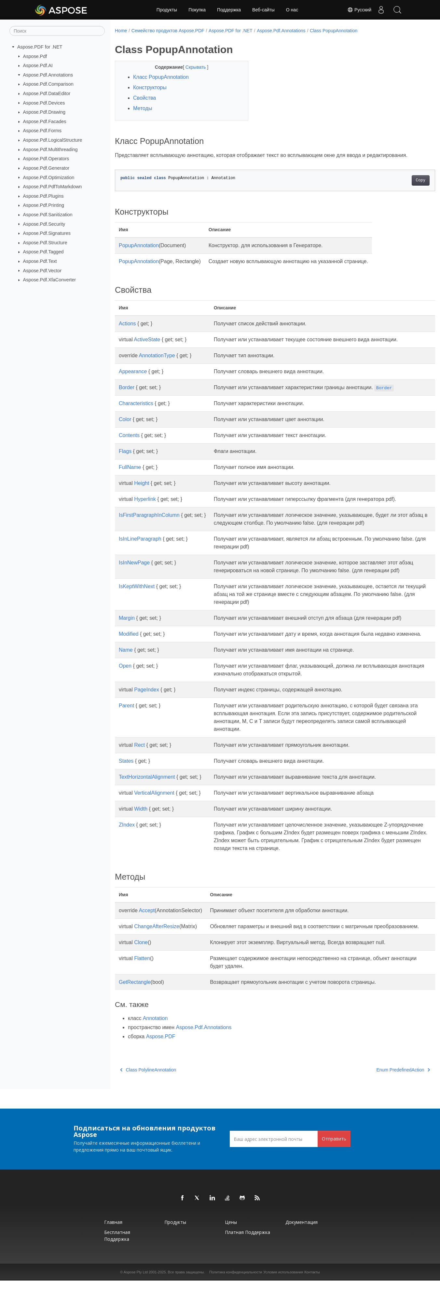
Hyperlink (145, 499)
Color (125, 419)
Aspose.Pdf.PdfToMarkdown (52, 186)
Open (125, 681)
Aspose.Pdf (35, 56)
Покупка (197, 9)
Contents (129, 435)
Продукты (167, 9)
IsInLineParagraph (140, 539)
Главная (113, 1245)
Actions (127, 323)
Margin (127, 626)
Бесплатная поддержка (117, 1259)
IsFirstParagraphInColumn (149, 515)
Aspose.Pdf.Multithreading (50, 149)
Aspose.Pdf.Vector (42, 270)
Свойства (144, 98)
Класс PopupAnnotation (161, 77)
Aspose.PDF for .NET (39, 47)
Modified (128, 642)
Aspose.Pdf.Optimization (49, 177)
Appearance (133, 371)
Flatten (142, 982)
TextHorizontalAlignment (147, 792)
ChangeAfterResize (156, 942)
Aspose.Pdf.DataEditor (47, 93)
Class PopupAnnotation (333, 30)
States (126, 776)
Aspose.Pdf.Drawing (44, 112)
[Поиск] (57, 31)
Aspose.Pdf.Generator (46, 168)
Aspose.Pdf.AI (38, 65)
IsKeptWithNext (137, 594)
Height (141, 483)
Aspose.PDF (160, 1060)
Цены (231, 1245)
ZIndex (127, 840)
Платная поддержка (247, 1256)
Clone (141, 966)
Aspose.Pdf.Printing (43, 205)
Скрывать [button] (191, 67)
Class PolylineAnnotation (148, 1093)
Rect (139, 760)
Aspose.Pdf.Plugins (43, 196)
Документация (301, 1245)
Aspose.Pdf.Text (40, 261)
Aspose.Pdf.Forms (42, 130)
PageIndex (146, 705)
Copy (398, 180)
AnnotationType (157, 355)
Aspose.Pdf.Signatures (47, 233)
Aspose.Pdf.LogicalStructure (52, 140)
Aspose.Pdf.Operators (46, 158)
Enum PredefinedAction (381, 1093)
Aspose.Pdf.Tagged (43, 251)
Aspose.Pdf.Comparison (48, 84)
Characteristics (136, 403)
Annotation (155, 1041)
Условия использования (283, 1295)
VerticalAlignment (154, 808)
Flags (125, 451)
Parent (126, 721)
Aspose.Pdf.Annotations (48, 75)
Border (126, 387)
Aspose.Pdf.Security (44, 223)
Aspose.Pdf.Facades (44, 121)
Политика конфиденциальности (235, 1295)
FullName (130, 467)
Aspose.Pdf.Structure (45, 242)
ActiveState (147, 339)
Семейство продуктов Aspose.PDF (167, 30)
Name (126, 665)
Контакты (312, 1295)
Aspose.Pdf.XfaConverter (49, 279)
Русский (359, 10)
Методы (142, 108)
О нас (292, 9)
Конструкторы (150, 87)
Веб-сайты (263, 9)
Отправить (334, 1162)
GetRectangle (135, 1005)
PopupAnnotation (139, 245)
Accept (147, 926)
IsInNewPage (134, 562)
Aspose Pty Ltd (136, 1295)
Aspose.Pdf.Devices (44, 102)
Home (121, 30)
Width (140, 824)
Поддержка (229, 9)
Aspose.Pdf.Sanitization (48, 214)
